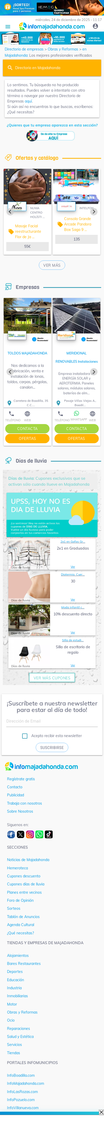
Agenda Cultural (20, 924)
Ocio (11, 1020)
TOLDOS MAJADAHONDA (27, 353)
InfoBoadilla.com (21, 1075)
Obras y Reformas (63, 49)
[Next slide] (93, 211)
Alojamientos (18, 955)
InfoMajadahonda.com (25, 1083)
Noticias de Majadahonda (28, 859)
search (10, 68)
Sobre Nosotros (20, 811)
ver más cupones (52, 678)
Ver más (52, 265)
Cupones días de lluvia (25, 884)
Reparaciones (18, 1028)
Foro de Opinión (20, 900)
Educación (15, 980)
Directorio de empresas (24, 49)
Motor (12, 1004)
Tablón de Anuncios (23, 916)
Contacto (14, 787)
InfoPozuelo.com (21, 1099)
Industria (14, 988)
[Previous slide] (10, 211)
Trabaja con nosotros (24, 803)
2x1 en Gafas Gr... (72, 541)
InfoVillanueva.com (23, 1107)
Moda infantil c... (72, 607)
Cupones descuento (23, 876)
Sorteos (13, 908)
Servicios (14, 1044)
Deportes (15, 971)
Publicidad (15, 795)
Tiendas (13, 1053)
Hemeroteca (17, 868)
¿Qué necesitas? (20, 933)
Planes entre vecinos (24, 892)
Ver (73, 567)
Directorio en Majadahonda (37, 68)
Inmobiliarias (17, 996)
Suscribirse (52, 748)
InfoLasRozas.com (22, 1091)
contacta (27, 428)
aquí (28, 101)
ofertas (27, 438)
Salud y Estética (20, 1036)
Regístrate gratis (21, 779)
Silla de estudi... (73, 640)
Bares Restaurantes (24, 963)
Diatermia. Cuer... (73, 574)
